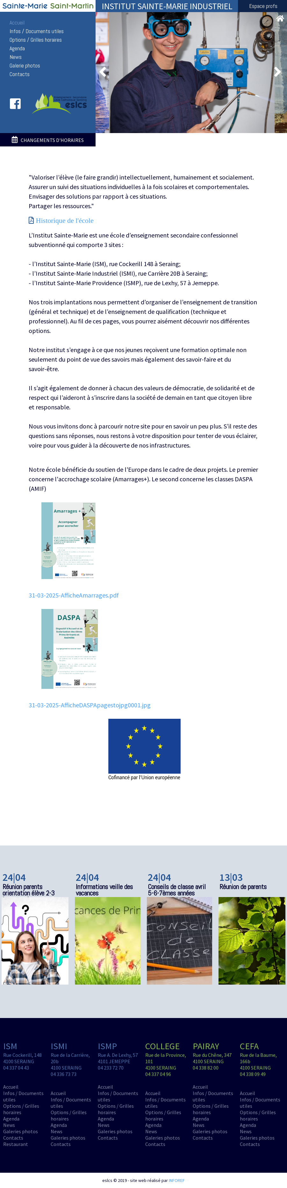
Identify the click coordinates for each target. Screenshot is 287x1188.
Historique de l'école (65, 220)
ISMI (59, 1046)
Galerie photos (25, 65)
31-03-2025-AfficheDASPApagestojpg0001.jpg (90, 705)
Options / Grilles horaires (36, 39)
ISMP (107, 1046)
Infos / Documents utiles (37, 31)
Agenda (17, 48)
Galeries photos (20, 1131)
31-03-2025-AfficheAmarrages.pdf (74, 595)
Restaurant (15, 1144)
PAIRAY (206, 1046)
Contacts (20, 74)
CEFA (249, 1046)
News (16, 56)
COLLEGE (162, 1046)
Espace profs (263, 6)
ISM (10, 1046)
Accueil (17, 22)
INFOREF (177, 1180)
